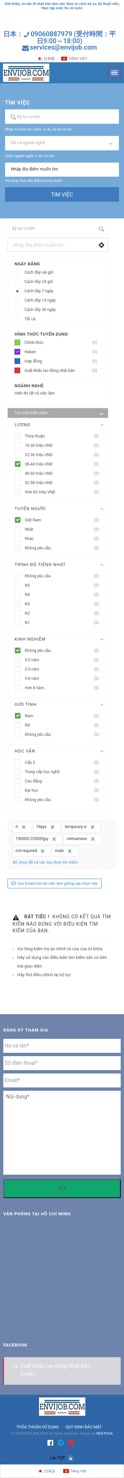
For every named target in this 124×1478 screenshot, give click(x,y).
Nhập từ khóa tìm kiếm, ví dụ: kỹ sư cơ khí (38, 129)
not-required (31, 851)
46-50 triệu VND (64, 473)
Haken (62, 352)
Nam (64, 716)
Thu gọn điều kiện (59, 414)
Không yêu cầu (64, 548)
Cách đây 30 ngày (40, 309)
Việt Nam (64, 520)
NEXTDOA (105, 1433)
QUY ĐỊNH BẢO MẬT (83, 1427)
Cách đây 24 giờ (38, 281)
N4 (64, 594)
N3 (64, 604)
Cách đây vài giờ (38, 272)
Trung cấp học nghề (64, 771)
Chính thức (62, 342)
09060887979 (51, 34)
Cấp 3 (64, 762)
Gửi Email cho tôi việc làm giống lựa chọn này (58, 883)
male (64, 851)
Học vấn (25, 750)
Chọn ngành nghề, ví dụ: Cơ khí (29, 156)
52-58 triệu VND (64, 482)
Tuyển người (30, 508)
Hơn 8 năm (64, 688)
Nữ (64, 725)
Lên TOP (62, 1458)
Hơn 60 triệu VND (64, 492)
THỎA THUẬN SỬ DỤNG (38, 1427)
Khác (64, 538)
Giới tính (26, 704)
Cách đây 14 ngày (40, 300)
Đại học (64, 790)
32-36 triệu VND (64, 454)
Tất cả (29, 319)
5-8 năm (64, 678)
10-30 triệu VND (64, 445)
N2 (64, 613)
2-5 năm (64, 669)
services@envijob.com (63, 47)
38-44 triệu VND (64, 464)
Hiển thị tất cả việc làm (35, 393)
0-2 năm (64, 660)
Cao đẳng (64, 781)
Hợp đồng (62, 361)
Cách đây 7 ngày (39, 291)
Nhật (64, 529)
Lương (22, 424)
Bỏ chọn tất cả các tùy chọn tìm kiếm (45, 862)
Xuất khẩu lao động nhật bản (62, 370)
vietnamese (81, 839)
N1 (64, 622)
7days (46, 827)
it (21, 827)
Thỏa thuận (64, 436)
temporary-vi (80, 827)
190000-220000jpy (37, 839)
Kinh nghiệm (30, 639)
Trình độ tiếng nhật (40, 564)
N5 (64, 585)
